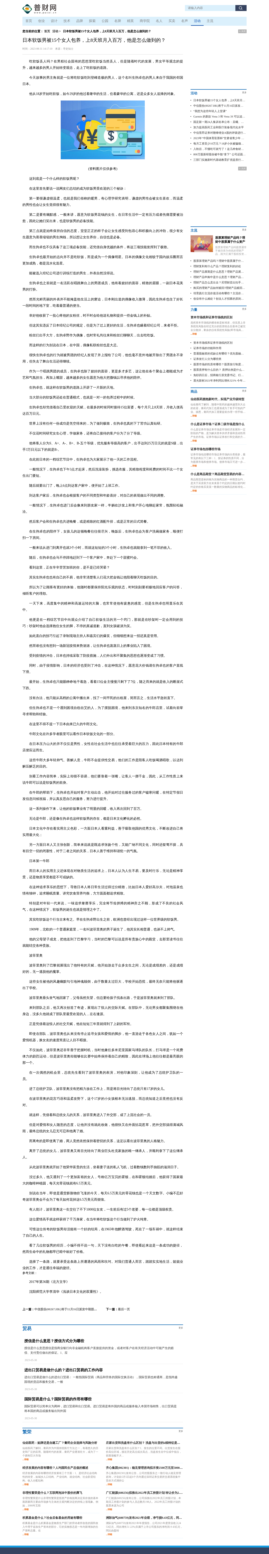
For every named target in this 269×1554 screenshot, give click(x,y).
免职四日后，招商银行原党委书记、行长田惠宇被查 (219, 375)
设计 (54, 21)
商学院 (145, 21)
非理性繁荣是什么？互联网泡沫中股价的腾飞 (52, 1492)
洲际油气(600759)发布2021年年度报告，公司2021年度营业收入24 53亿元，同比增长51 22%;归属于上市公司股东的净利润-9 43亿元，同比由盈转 (144, 1527)
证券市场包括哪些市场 (205, 449)
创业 (41, 21)
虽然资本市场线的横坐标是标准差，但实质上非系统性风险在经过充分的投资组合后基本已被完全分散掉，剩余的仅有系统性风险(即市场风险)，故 (218, 326)
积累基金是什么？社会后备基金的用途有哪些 (52, 1517)
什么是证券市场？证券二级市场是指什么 (217, 424)
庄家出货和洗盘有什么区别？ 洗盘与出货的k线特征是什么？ (146, 1442)
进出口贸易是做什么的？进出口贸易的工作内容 (63, 1370)
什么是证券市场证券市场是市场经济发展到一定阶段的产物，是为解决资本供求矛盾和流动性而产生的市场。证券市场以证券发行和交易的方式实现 (218, 433)
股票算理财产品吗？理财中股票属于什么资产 (219, 260)
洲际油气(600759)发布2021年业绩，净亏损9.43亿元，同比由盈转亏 (150, 1517)
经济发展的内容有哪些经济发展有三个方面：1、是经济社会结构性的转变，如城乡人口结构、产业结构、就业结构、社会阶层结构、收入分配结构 (59, 1477)
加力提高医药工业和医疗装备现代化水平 (218, 127)
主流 (210, 21)
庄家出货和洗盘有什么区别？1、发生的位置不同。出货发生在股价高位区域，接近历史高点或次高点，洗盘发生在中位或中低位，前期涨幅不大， (144, 1452)
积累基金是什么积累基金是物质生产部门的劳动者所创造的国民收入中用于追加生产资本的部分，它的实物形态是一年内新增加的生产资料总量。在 (60, 1527)
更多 (181, 1328)
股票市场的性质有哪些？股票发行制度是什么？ (219, 364)
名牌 (117, 21)
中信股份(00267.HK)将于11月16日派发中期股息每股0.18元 (72, 1309)
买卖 (171, 21)
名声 (184, 21)
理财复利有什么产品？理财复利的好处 (217, 266)
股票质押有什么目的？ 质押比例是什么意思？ (219, 369)
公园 (105, 21)
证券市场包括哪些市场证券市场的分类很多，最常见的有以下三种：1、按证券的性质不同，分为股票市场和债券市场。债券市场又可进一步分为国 (218, 458)
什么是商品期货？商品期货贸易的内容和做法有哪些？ (226, 474)
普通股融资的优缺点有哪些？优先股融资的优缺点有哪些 (219, 353)
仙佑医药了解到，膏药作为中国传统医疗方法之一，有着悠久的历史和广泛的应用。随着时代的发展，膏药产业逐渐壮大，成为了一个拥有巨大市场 (60, 1452)
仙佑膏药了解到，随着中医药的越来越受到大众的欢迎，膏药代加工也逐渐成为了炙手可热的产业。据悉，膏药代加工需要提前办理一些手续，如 (218, 408)
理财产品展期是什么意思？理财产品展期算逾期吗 (219, 271)
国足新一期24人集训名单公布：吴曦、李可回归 (219, 121)
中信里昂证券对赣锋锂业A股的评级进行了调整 (219, 132)
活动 (197, 21)
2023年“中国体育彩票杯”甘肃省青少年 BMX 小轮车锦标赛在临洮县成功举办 (219, 138)
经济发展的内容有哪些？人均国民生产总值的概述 (55, 1467)
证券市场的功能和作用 (207, 348)
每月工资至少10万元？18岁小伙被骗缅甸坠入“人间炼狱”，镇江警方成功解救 (219, 143)
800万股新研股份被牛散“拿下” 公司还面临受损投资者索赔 (219, 154)
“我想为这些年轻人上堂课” (210, 111)
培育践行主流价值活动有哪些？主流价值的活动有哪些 (219, 293)
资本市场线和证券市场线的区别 (211, 317)
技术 (67, 21)
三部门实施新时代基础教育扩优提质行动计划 (219, 159)
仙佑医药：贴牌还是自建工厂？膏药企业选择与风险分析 (59, 1442)
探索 (92, 21)
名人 (159, 21)
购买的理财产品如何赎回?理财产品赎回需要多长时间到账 (219, 287)
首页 (28, 21)
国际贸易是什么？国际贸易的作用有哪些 (58, 1399)
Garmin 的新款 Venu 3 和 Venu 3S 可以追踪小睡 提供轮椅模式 (219, 116)
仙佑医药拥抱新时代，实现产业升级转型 (217, 399)
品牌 (79, 21)
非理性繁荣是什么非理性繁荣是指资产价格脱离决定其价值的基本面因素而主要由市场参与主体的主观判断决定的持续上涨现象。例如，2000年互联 (60, 1502)
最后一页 (124, 1309)
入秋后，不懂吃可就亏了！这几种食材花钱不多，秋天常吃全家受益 (219, 148)
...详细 (25, 1459)
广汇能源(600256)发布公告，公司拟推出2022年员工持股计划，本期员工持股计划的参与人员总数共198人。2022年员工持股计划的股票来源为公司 (143, 1502)
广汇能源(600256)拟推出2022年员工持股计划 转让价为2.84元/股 (147, 1492)
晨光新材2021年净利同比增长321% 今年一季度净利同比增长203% (219, 380)
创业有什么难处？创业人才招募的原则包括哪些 (219, 298)
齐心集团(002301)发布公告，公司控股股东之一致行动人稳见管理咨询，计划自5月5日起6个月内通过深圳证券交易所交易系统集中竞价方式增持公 (143, 1477)
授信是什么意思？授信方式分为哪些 (54, 1341)
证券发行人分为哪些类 (207, 358)
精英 (130, 21)
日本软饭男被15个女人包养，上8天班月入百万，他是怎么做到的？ (219, 100)
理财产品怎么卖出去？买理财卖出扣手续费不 (219, 282)
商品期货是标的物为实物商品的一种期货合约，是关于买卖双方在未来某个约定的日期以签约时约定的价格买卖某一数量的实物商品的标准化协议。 (218, 483)
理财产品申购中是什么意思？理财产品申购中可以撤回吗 (219, 277)
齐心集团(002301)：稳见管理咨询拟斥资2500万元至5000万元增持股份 (152, 1467)
